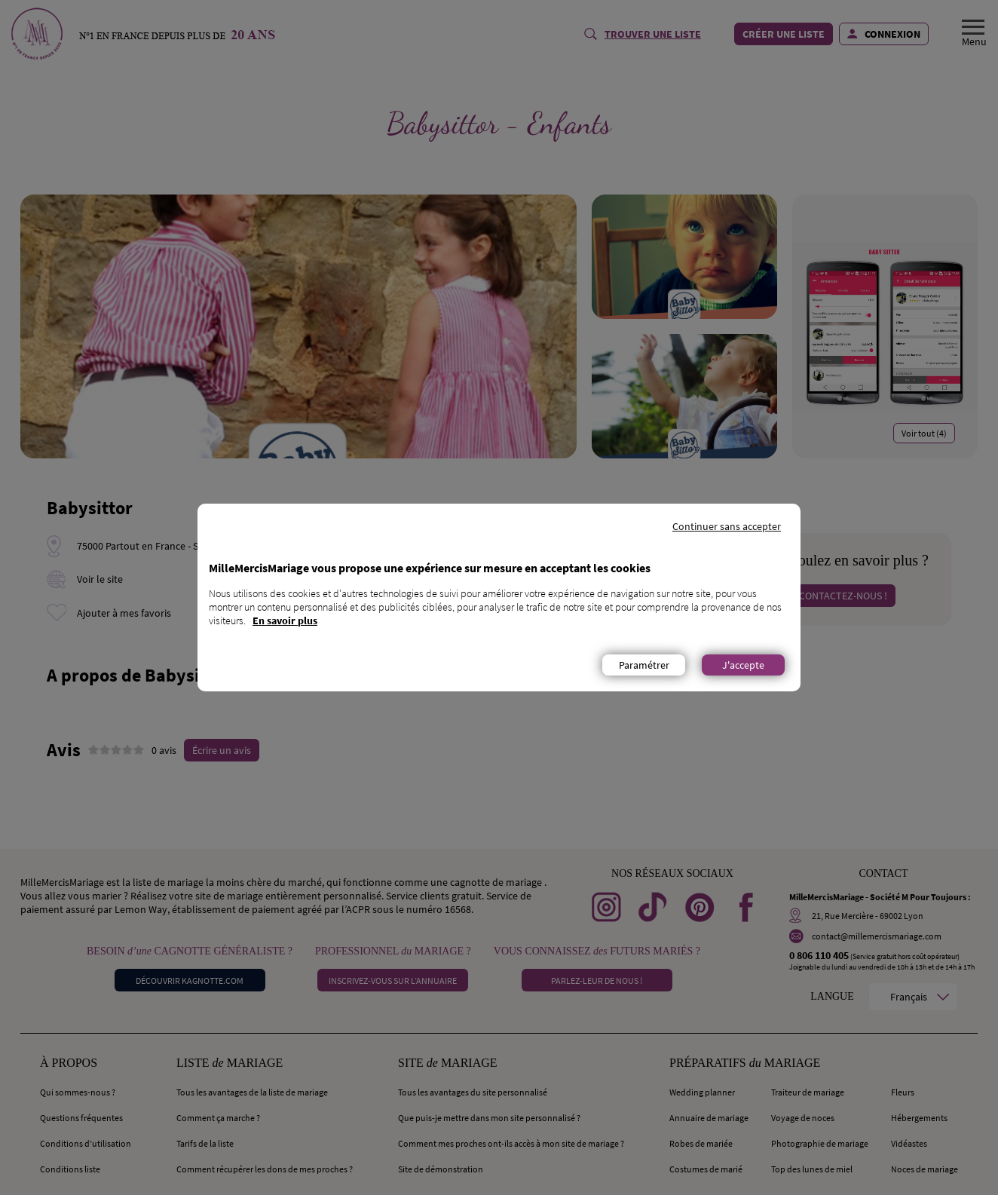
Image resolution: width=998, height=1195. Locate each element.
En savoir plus (285, 620)
